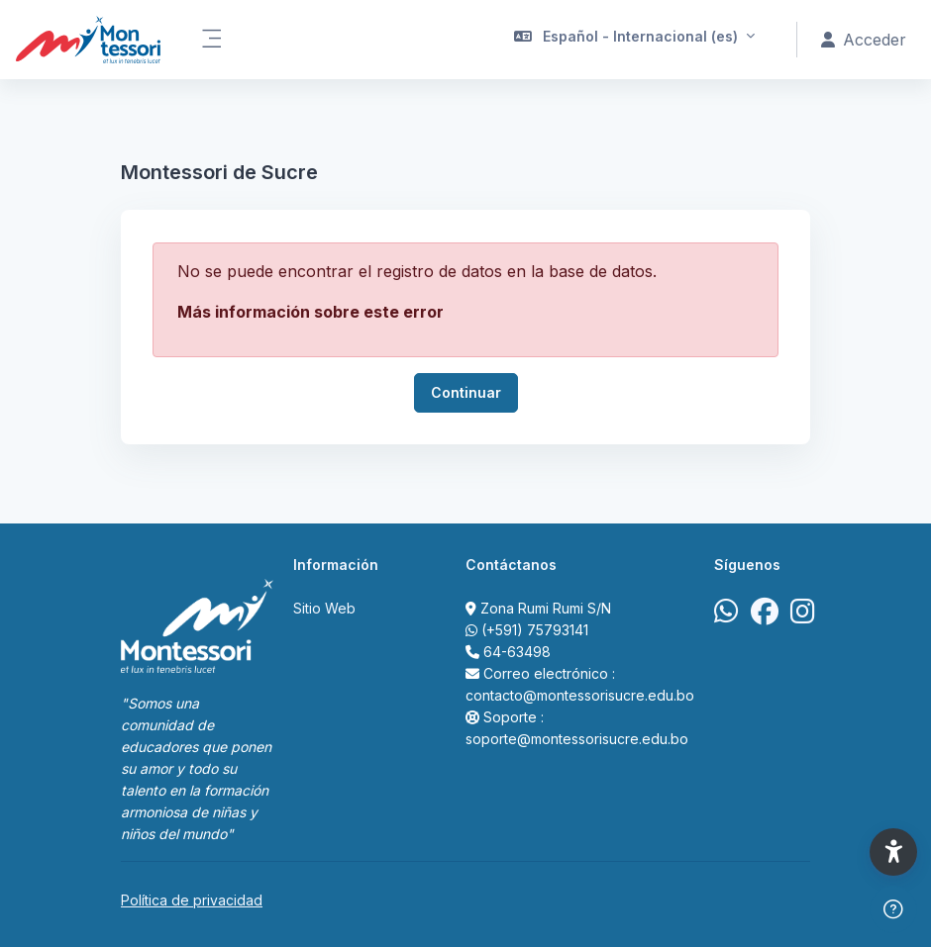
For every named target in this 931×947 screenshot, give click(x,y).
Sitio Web (324, 608)
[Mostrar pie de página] (893, 909)
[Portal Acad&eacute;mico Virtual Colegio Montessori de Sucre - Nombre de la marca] (88, 39)
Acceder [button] (863, 39)
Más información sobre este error (310, 312)
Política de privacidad (191, 900)
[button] (635, 39)
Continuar (466, 392)
